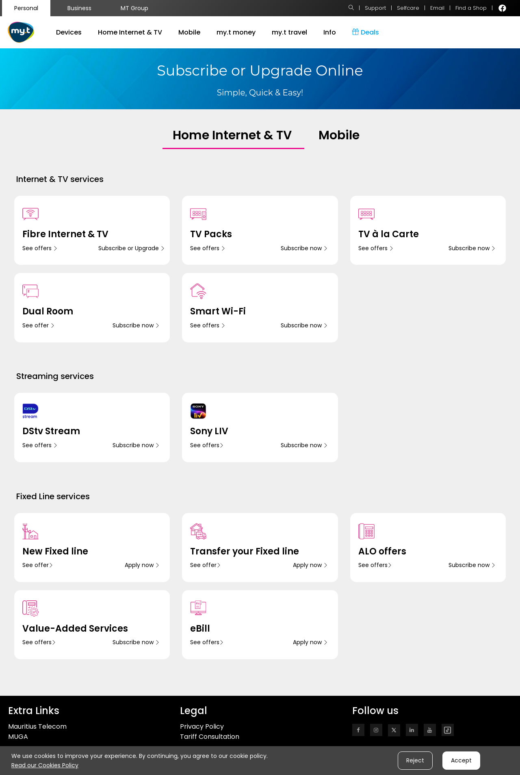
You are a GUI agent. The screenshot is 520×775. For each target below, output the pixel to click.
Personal (26, 8)
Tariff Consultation (209, 736)
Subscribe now (304, 248)
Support (375, 8)
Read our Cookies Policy (44, 765)
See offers (40, 248)
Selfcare (408, 8)
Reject (415, 760)
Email (437, 8)
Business (79, 8)
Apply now (142, 565)
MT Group (134, 8)
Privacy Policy (202, 726)
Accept (461, 760)
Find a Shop (471, 8)
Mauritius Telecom (37, 726)
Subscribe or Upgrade (131, 248)
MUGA (18, 736)
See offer (38, 325)
